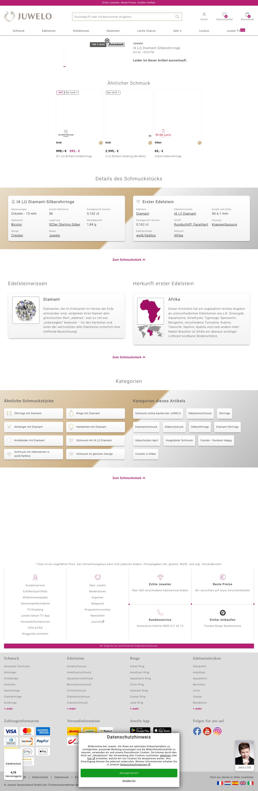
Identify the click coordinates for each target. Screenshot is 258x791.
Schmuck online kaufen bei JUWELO (158, 470)
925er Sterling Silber (64, 281)
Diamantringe (13, 697)
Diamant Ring (139, 691)
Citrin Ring (137, 685)
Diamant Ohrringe (227, 484)
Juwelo (54, 292)
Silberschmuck (174, 484)
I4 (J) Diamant (185, 270)
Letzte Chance (146, 31)
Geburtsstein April (146, 497)
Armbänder (11, 679)
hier (89, 759)
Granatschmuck (77, 703)
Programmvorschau (97, 610)
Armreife (10, 685)
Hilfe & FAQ (35, 628)
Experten (98, 598)
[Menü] (20, 751)
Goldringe (10, 703)
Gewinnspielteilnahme (35, 604)
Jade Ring (136, 703)
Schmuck (19, 31)
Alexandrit (199, 666)
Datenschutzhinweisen (133, 765)
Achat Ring (137, 666)
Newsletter (98, 616)
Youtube (207, 731)
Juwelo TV (236, 30)
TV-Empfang (35, 610)
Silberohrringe (200, 484)
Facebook (197, 731)
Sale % (177, 31)
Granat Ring (138, 697)
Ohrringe (224, 470)
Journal (96, 622)
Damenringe (12, 691)
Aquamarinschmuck (80, 679)
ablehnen (165, 755)
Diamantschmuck (146, 484)
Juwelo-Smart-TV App (35, 616)
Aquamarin (200, 679)
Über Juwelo (97, 585)
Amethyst (199, 672)
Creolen (17, 292)
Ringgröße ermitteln (35, 634)
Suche (178, 17)
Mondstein (200, 703)
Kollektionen (81, 31)
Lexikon (204, 31)
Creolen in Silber (145, 511)
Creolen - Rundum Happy (216, 497)
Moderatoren (97, 592)
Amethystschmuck (79, 672)
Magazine (97, 604)
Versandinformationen (35, 622)
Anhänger (10, 672)
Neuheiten (113, 31)
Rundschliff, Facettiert (191, 281)
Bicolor (16, 281)
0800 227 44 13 (173, 626)
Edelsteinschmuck (200, 470)
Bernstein (199, 685)
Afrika (178, 292)
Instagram (217, 731)
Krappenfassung (224, 281)
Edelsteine (48, 31)
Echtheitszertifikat (35, 592)
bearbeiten (129, 781)
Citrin (196, 691)
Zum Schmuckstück (126, 317)
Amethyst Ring (139, 672)
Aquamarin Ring (140, 679)
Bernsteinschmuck (79, 685)
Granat (197, 697)
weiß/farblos (146, 292)
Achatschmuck (77, 666)
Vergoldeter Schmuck (179, 497)
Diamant (142, 270)
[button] (204, 17)
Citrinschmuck (76, 691)
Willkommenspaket (35, 598)
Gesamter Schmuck (17, 666)
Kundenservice (35, 585)
